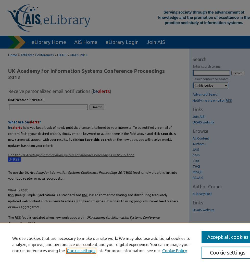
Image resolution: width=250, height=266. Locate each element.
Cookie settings (81, 250)
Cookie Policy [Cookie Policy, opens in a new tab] (174, 250)
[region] (125, 244)
